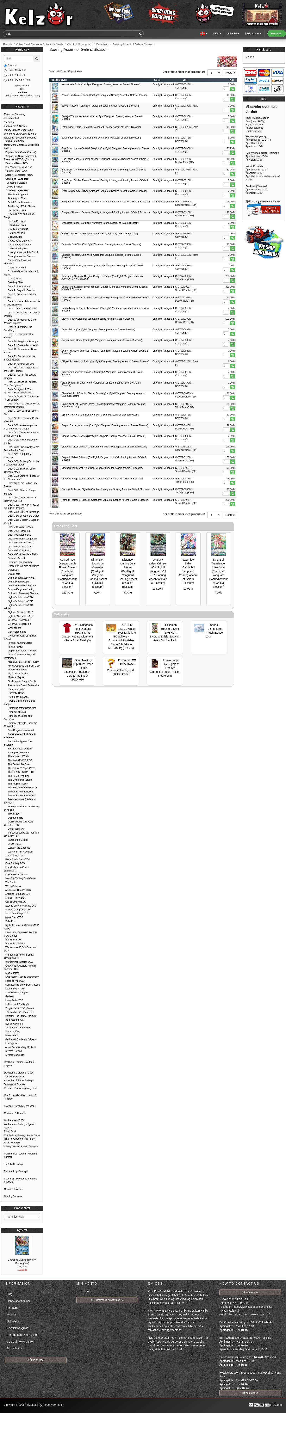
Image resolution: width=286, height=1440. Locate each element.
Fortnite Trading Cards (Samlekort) (16, 869)
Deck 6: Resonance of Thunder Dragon (22, 314)
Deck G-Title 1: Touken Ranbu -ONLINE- (21, 420)
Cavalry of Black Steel (17, 244)
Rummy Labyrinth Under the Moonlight (20, 725)
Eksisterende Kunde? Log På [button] (107, 1300)
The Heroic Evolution (16, 776)
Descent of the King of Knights (21, 566)
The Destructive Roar (17, 764)
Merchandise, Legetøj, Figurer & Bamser (20, 1155)
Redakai (9, 996)
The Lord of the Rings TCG (18, 1012)
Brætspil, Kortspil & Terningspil (20, 1106)
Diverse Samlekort (14, 1055)
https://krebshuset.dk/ (257, 1314)
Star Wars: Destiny (14, 943)
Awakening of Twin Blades (19, 206)
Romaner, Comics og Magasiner (20, 1088)
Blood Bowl (10, 1131)
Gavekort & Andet (13, 1189)
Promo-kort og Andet (16, 697)
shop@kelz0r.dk (238, 1299)
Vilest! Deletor (13, 844)
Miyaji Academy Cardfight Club (22, 665)
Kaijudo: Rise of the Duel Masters (22, 984)
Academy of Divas (15, 198)
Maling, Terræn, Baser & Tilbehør (21, 1146)
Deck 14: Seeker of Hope (19, 363)
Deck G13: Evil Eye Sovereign (21, 512)
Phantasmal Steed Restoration (22, 685)
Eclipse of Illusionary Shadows (21, 593)
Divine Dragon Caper (17, 581)
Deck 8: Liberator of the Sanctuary (18, 329)
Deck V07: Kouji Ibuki (17, 550)
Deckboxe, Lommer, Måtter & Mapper (19, 1064)
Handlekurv (263, 49)
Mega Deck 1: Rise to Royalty (21, 662)
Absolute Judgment (16, 194)
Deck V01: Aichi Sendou (18, 527)
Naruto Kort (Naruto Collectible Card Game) (20, 934)
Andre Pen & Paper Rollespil (19, 1080)
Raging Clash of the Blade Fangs (19, 702)
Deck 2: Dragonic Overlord (19, 290)
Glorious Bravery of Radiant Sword (20, 637)
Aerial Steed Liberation (17, 202)
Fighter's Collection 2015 (19, 601)
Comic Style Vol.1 (15, 267)
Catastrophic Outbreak (17, 240)
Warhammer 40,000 (14, 1120)
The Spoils (10, 882)
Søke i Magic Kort (15, 70)
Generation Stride (15, 632)
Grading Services (13, 1196)
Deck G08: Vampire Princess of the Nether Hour (22, 478)
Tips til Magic (14, 1348)
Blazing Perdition (14, 221)
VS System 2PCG (14, 1019)
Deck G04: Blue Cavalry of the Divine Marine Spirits (21, 449)
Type (184, 79)
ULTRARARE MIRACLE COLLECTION (18, 823)
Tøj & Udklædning (13, 1164)
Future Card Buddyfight (16, 1004)
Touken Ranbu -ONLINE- (19, 791)
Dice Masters (11, 973)
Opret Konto (83, 1291)
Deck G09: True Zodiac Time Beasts (21, 485)
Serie (157, 79)
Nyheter (22, 1230)
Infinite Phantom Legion (18, 643)
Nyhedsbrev (14, 1321)
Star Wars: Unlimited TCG (18, 167)
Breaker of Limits (14, 233)
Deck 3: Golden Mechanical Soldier (20, 296)
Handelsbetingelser (18, 1300)
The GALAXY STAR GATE (19, 768)
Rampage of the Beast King (20, 708)
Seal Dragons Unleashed (19, 730)
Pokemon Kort (11, 118)
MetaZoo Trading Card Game (20, 878)
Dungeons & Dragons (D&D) (18, 1072)
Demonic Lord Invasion (18, 562)
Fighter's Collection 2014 (19, 597)
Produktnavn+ (58, 79)
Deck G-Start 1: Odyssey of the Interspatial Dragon (22, 405)
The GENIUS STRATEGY (19, 772)
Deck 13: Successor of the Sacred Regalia (19, 358)
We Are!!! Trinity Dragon (18, 851)
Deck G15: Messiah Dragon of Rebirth (21, 522)
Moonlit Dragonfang (16, 669)
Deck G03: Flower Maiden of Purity (20, 441)
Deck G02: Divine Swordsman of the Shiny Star (21, 434)
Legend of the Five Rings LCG (20, 905)
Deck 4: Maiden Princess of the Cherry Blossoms (22, 303)
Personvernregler (51, 1404)
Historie (11, 1314)
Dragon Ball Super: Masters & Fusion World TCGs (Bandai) (20, 158)
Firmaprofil (13, 1307)
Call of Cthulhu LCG (15, 902)
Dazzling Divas (13, 282)
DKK (217, 33)
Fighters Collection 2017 (18, 616)
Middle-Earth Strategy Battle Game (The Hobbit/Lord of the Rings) (22, 1137)
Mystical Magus (14, 677)
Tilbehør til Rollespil (14, 1076)
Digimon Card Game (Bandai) (20, 152)
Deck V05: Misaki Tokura (19, 542)
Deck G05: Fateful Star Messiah (18, 456)
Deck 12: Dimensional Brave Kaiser (20, 351)
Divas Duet (11, 570)
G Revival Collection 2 (17, 624)
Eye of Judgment (13, 1023)
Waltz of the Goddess (17, 847)
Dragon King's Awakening (19, 589)
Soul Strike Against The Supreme (18, 743)
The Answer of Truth (16, 756)
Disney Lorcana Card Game (18, 130)
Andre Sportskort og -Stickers (20, 1047)
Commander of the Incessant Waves (21, 273)
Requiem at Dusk (15, 712)
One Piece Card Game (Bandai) (20, 133)
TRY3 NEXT (12, 813)
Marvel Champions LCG (17, 909)
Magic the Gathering (14, 114)
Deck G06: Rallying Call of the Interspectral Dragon (21, 463)
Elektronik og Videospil (16, 1171)
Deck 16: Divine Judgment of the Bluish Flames (21, 369)
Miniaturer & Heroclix (15, 1113)
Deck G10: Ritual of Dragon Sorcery (20, 492)
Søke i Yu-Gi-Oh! (14, 75)
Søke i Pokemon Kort (17, 80)
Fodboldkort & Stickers (16, 126)
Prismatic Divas (14, 693)
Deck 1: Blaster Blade (17, 286)
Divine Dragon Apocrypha (19, 577)
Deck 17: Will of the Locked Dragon (20, 376)
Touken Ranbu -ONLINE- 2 (20, 795)
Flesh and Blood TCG (16, 163)
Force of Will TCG (14, 981)
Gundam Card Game (15, 171)
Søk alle (10, 65)
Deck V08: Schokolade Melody (22, 554)
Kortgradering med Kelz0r (22, 1334)
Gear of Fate (12, 628)
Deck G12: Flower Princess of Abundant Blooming (21, 506)
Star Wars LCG (12, 939)
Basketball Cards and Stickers (20, 1039)
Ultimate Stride (13, 817)
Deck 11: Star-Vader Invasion (21, 345)
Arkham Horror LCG (15, 897)
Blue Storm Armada (16, 229)
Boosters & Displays (16, 183)
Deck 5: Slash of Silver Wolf (20, 308)
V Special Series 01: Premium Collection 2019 (21, 834)
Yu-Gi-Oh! (9, 122)
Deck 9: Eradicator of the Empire (19, 336)
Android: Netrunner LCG (17, 894)
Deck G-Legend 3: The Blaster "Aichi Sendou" (21, 398)
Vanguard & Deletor (16, 840)
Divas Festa (12, 574)
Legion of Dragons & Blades (20, 650)
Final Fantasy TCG (14, 863)
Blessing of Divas (15, 225)
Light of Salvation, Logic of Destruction (19, 656)
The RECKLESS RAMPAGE (20, 787)
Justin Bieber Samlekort (17, 1027)
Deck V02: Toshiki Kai (17, 531)
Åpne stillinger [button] (35, 1360)
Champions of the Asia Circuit (21, 252)
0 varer (275, 33)
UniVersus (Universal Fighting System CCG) (20, 967)
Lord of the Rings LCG (16, 913)
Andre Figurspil (12, 1142)
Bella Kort (10, 921)
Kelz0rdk (234, 1310)
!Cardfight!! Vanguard (163, 84)
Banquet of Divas (15, 210)
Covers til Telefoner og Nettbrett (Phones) (20, 1180)
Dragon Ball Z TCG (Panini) (19, 1008)
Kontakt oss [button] (250, 1292)
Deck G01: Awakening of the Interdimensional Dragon (20, 427)
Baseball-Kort (11, 1035)
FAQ (9, 1294)
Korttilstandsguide (17, 1328)
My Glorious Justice (16, 673)
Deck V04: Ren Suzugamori (20, 538)
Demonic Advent (14, 558)
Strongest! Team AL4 (16, 752)
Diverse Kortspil (13, 1051)
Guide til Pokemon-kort (20, 1341)
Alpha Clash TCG (13, 917)
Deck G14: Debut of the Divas (21, 515)
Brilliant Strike (13, 237)
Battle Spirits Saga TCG (17, 859)
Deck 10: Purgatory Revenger (21, 341)
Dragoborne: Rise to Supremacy (21, 976)
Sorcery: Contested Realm (18, 175)
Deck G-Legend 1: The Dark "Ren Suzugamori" (20, 384)
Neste (230, 72)
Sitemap (278, 1404)
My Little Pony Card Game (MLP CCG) (21, 927)
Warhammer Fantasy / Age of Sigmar (19, 1126)
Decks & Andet (13, 186)
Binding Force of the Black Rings (19, 216)
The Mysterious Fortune (18, 779)
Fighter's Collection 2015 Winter (19, 607)
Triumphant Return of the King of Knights (21, 808)
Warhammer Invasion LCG (18, 962)
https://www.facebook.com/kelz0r (252, 1306)
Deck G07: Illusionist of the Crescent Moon (20, 470)
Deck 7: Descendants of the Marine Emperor (20, 321)
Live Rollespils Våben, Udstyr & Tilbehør (20, 1097)
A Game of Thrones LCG (17, 890)
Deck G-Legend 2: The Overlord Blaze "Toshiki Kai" (18, 391)
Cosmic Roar (12, 278)
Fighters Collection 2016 (18, 612)
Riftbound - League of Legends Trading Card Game (20, 139)
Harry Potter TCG (13, 1000)
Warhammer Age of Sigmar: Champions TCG (19, 956)
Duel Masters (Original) (16, 992)
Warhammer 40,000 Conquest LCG (20, 949)
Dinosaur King (12, 1031)
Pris (231, 79)
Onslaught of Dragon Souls (20, 681)
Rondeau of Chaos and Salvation (18, 718)
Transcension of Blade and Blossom (19, 801)
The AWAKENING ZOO (18, 760)
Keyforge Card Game (15, 874)
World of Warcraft (13, 855)
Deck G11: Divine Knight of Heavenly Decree (20, 499)
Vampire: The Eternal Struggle (20, 1016)
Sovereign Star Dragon (18, 748)
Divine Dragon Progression (20, 585)
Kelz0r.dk (31, 1404)
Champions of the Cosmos (19, 256)
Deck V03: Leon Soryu (17, 534)
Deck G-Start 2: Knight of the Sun (21, 412)
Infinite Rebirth (13, 646)
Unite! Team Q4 (14, 829)
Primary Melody (14, 689)
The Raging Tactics (16, 783)
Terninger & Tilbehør (14, 1084)
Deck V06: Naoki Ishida (18, 546)
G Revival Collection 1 (17, 620)
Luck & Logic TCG (14, 988)
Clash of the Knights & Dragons (17, 262)
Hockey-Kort (11, 1043)
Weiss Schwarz (12, 886)
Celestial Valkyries (15, 248)
